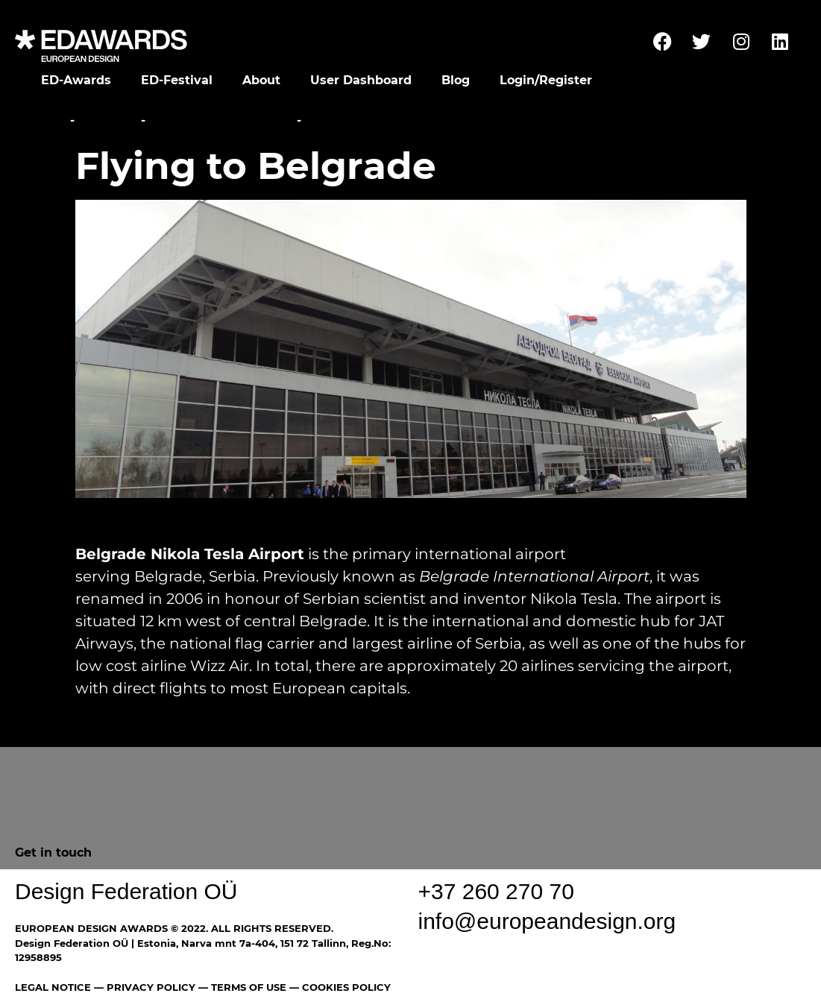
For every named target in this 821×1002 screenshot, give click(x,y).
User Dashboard (361, 80)
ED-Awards (76, 80)
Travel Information (221, 120)
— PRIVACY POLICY (143, 987)
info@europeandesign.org (547, 921)
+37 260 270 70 (496, 891)
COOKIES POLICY (346, 987)
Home (46, 120)
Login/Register (546, 80)
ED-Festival (177, 80)
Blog (455, 80)
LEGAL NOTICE (53, 987)
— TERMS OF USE (242, 987)
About (261, 80)
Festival (107, 120)
